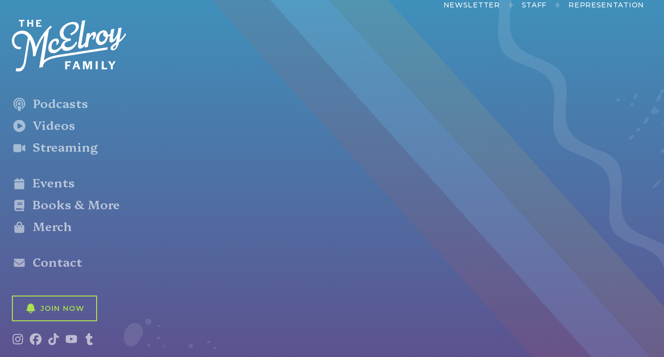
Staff (534, 4)
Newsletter (471, 4)
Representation (606, 4)
